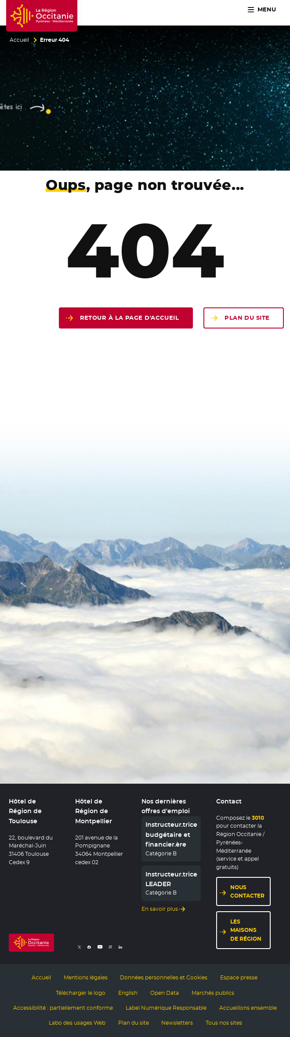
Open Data (164, 993)
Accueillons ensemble (248, 1008)
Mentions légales (86, 978)
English (128, 993)
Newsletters (177, 1023)
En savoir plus (159, 909)
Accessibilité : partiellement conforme (63, 1008)
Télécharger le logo (80, 993)
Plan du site (247, 317)
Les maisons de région (245, 930)
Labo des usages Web (77, 1023)
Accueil (19, 40)
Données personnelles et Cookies (163, 978)
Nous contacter (247, 891)
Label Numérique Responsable (166, 1008)
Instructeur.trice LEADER (171, 879)
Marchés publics (213, 993)
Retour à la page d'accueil (129, 317)
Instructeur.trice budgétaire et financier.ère (171, 834)
